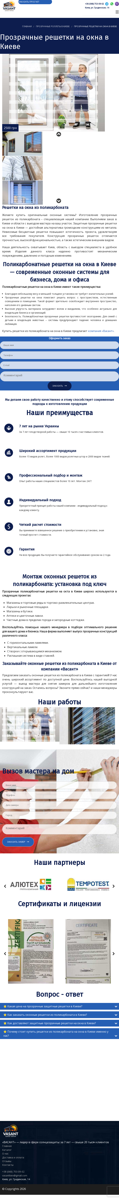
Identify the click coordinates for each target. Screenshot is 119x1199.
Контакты (7, 1164)
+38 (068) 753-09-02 (94, 3)
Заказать (57, 385)
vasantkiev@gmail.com (14, 1175)
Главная (27, 26)
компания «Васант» (101, 331)
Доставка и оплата (13, 1157)
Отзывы (6, 1161)
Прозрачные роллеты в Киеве (53, 26)
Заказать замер (16, 841)
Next (59, 199)
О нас (5, 1153)
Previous (59, 133)
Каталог (7, 1149)
